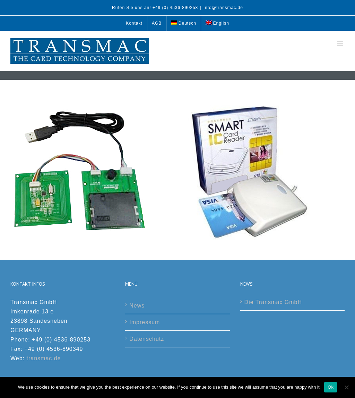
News (137, 306)
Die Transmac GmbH (273, 302)
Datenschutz (146, 339)
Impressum (144, 322)
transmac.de (44, 358)
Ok (331, 387)
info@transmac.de (223, 7)
